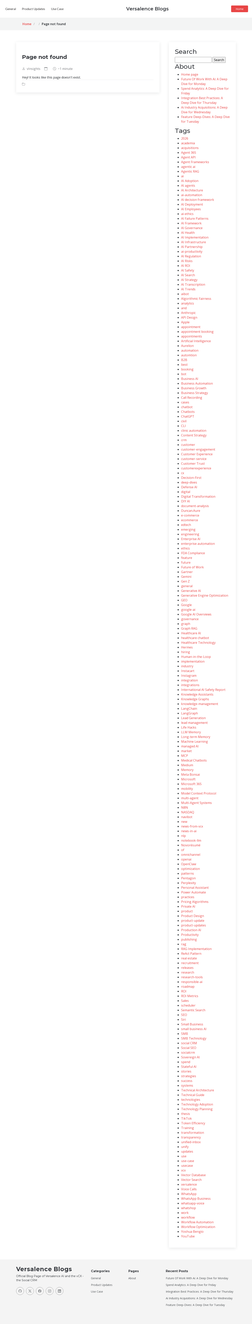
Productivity (190, 935)
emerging (188, 529)
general (187, 586)
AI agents (188, 185)
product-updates (193, 925)
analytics (187, 303)
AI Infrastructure (193, 242)
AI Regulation (191, 256)
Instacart (187, 671)
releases (187, 968)
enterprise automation (198, 543)
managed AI (190, 746)
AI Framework (191, 223)
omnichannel (190, 854)
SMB (184, 1033)
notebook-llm (191, 840)
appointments (191, 336)
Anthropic (188, 313)
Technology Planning (197, 1109)
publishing (189, 939)
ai (182, 176)
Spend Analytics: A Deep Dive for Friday (191, 1285)
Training (187, 1128)
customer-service (194, 459)
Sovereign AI (190, 1057)
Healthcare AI (191, 633)
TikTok (186, 1118)
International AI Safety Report (203, 690)
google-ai (188, 609)
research (187, 972)
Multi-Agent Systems (196, 803)
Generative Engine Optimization (204, 595)
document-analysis (195, 506)
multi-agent (189, 798)
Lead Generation (193, 718)
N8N (184, 807)
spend (185, 1062)
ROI (183, 991)
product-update (192, 920)
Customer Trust (193, 463)
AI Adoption (189, 181)
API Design (189, 317)
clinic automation (193, 430)
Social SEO (188, 1048)
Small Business (192, 1024)
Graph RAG (189, 628)
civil (183, 421)
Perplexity (188, 883)
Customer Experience (197, 454)
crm (184, 440)
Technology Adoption (197, 1104)
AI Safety (187, 270)
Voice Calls (189, 1189)
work (185, 1213)
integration (189, 680)
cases (185, 402)
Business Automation (197, 383)
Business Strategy (194, 393)
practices (187, 897)
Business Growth (193, 388)
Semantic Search (193, 1010)
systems (187, 1085)
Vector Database (193, 1175)
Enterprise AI (190, 539)
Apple (185, 322)
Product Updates (138, 9)
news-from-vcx (192, 826)
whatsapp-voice (192, 1203)
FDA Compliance (193, 553)
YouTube (188, 1236)
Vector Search (191, 1180)
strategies (188, 1076)
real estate (189, 958)
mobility (187, 788)
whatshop (188, 1208)
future (186, 562)
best (184, 364)
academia (188, 143)
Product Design (192, 916)
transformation (192, 1132)
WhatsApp (188, 1194)
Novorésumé (190, 845)
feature (186, 558)
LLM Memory (191, 732)
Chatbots (188, 412)
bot (183, 374)
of (182, 850)
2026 (184, 138)
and (184, 308)
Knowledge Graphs (195, 699)
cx (182, 473)
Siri (183, 1019)
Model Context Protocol (198, 793)
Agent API (188, 157)
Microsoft (188, 779)
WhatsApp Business (196, 1198)
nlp (183, 836)
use (183, 1156)
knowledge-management (199, 704)
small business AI (194, 1029)
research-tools (192, 977)
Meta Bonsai (190, 774)
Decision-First (191, 477)
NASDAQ (187, 812)
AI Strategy (189, 280)
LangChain (189, 708)
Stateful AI (188, 1066)
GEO (184, 600)
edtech (186, 525)
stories (186, 1071)
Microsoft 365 (191, 784)
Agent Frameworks (195, 162)
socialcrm (188, 1052)
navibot (186, 817)
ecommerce (189, 520)
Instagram (188, 675)
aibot (185, 294)
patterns (187, 873)
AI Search (188, 275)
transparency (191, 1137)
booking (187, 369)
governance (190, 619)
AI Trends (188, 289)
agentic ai (188, 167)
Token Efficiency (193, 1123)
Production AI (191, 930)
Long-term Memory (195, 737)
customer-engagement (198, 449)
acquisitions (190, 148)
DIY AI (185, 501)
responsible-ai (191, 982)
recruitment (190, 963)
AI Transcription (193, 284)
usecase (187, 1165)
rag (183, 944)
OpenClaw (188, 864)
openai (186, 859)
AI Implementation (194, 237)
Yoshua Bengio (192, 1231)
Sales (185, 1000)
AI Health (188, 232)
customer (188, 445)
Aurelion (187, 346)
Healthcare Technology (198, 642)
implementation (193, 661)
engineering (190, 534)
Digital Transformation (198, 496)
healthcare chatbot (195, 638)
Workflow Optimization (198, 1227)
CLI (183, 426)
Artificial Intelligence (196, 341)
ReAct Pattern (191, 953)
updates (187, 1151)
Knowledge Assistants (197, 694)
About (132, 1278)
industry (187, 666)
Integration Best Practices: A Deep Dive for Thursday (199, 1291)
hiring (185, 652)
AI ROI (185, 265)
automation (189, 350)
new (184, 821)
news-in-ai (188, 831)
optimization (190, 869)
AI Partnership (192, 247)
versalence (189, 1184)
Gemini (186, 576)
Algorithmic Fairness (196, 298)
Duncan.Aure (190, 510)
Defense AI (189, 487)
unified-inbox (191, 1142)
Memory (187, 770)
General (116, 9)
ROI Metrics (189, 996)
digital (185, 492)
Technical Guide (192, 1095)
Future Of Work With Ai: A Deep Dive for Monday (197, 1278)
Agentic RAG (190, 171)
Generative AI (191, 591)
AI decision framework (197, 200)
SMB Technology (193, 1038)
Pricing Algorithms (194, 902)
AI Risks (187, 261)
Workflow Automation (197, 1222)
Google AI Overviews (196, 614)
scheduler (188, 1005)
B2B (184, 360)
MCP (184, 755)
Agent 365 (188, 152)
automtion (189, 355)
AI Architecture (192, 190)
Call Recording (191, 397)
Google (186, 605)
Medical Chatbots (194, 760)
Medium (187, 765)
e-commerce (190, 515)
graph (185, 624)
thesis (185, 1114)
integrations (190, 685)
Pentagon (188, 878)
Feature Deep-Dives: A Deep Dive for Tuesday (195, 1305)
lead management (194, 723)
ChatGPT (187, 416)
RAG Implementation (196, 949)
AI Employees (191, 209)
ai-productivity (191, 251)
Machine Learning (194, 741)
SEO (184, 1015)
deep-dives (189, 482)
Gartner (187, 572)
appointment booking (197, 331)
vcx (183, 1170)
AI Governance (192, 228)
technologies (190, 1099)
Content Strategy (194, 435)
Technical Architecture (197, 1090)
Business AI (189, 379)
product (187, 911)
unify (185, 1147)
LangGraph (189, 713)
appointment (190, 327)
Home (241, 9)
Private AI (188, 906)
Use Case (162, 9)
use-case (187, 1161)
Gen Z (185, 581)
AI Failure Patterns (194, 218)
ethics (185, 548)
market (186, 751)
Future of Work (192, 567)
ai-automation (191, 195)
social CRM (189, 1043)
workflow (188, 1217)
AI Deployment (192, 204)
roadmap (188, 986)
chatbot (187, 407)
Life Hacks (188, 727)
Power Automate (193, 892)
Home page (189, 74)
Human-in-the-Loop (196, 657)
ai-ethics (187, 214)
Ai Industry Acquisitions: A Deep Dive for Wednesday (199, 1298)
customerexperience (196, 468)
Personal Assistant (195, 887)
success (186, 1081)
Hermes (187, 647)
